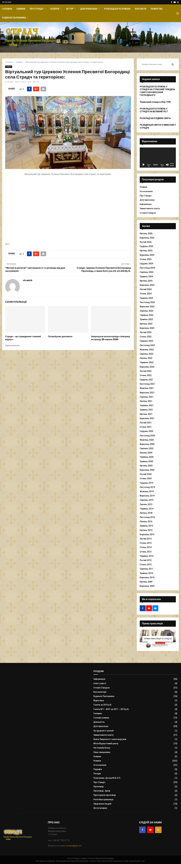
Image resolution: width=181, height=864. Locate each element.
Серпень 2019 (146, 500)
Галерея (54, 9)
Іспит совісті (99, 683)
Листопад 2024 (147, 268)
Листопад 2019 (147, 487)
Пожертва (156, 9)
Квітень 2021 (146, 414)
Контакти (140, 9)
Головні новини (101, 718)
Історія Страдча (148, 213)
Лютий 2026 (146, 242)
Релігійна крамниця (103, 799)
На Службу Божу (101, 748)
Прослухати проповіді (104, 795)
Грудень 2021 (146, 379)
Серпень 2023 (146, 311)
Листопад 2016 (147, 517)
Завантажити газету (150, 208)
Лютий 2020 (146, 474)
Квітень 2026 (146, 233)
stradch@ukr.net (74, 846)
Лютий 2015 (146, 539)
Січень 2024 (146, 293)
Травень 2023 (146, 319)
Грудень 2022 (146, 341)
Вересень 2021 (147, 392)
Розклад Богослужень (117, 9)
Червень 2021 (146, 405)
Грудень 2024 (146, 263)
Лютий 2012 (146, 560)
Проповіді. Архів (101, 791)
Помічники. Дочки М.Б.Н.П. (107, 778)
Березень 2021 (147, 418)
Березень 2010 (147, 577)
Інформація (146, 204)
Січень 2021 (146, 427)
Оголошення (146, 191)
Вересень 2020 (147, 444)
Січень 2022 (146, 375)
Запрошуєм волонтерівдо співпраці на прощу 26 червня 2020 (110, 338)
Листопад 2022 (147, 345)
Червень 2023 (146, 315)
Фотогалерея (100, 808)
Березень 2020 (147, 470)
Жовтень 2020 (147, 440)
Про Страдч (36, 9)
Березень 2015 (147, 534)
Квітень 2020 (146, 465)
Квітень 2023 (146, 324)
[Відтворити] (143, 164)
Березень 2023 (147, 328)
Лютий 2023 (146, 332)
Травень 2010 (146, 573)
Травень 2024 (146, 276)
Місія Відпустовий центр (105, 743)
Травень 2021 (146, 410)
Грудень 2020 (146, 431)
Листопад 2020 (147, 435)
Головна (7, 9)
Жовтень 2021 (147, 388)
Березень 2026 (147, 238)
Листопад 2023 (147, 302)
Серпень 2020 (146, 448)
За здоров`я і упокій (103, 731)
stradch (11, 82)
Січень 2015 (146, 543)
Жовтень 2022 (147, 349)
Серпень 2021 (146, 397)
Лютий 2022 (146, 371)
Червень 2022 (146, 362)
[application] (158, 157)
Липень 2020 (146, 453)
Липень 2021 (146, 401)
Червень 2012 (146, 556)
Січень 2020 (146, 478)
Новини (21, 9)
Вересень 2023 (147, 306)
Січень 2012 (146, 564)
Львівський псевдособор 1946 (155, 102)
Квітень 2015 (146, 530)
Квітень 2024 (146, 281)
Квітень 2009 (146, 582)
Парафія (97, 769)
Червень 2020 (146, 457)
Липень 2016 (146, 521)
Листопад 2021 (147, 384)
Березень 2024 (147, 285)
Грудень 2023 (146, 298)
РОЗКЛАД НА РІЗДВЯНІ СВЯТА (155, 118)
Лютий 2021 (146, 422)
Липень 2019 (146, 504)
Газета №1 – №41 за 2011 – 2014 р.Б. (111, 709)
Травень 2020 (146, 461)
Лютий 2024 (146, 289)
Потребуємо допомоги (60, 336)
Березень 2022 (147, 367)
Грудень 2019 (146, 483)
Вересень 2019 (147, 496)
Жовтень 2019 (147, 491)
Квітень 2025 (146, 250)
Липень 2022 (146, 358)
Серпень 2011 (146, 569)
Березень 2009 (147, 586)
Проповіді (98, 786)
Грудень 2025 (146, 246)
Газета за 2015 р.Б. (102, 705)
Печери (97, 773)
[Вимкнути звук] (167, 164)
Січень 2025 (146, 259)
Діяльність (99, 722)
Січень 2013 (146, 552)
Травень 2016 (146, 526)
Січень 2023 (146, 336)
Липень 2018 (146, 513)
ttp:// (51, 244)
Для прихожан (88, 9)
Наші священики (101, 752)
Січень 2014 (146, 547)
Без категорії (100, 692)
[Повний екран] (172, 164)
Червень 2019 (146, 508)
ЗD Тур (69, 9)
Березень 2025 (147, 255)
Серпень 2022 (146, 354)
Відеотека (98, 700)
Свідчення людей (102, 804)
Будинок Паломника (14, 17)
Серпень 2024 (146, 272)
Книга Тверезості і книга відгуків (109, 739)
